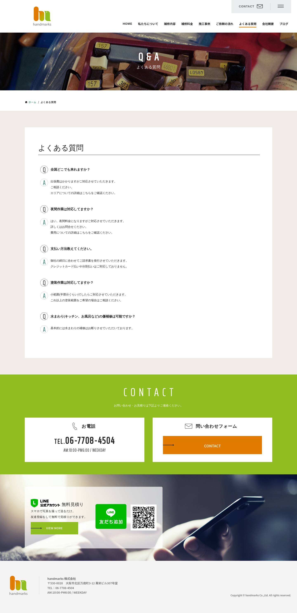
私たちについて (148, 24)
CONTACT (246, 6)
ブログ (283, 24)
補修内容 (170, 24)
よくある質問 (247, 24)
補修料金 (187, 24)
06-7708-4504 (90, 440)
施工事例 (204, 24)
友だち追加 (110, 516)
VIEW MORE (54, 528)
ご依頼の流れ (224, 24)
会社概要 (268, 24)
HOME (127, 23)
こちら (86, 193)
